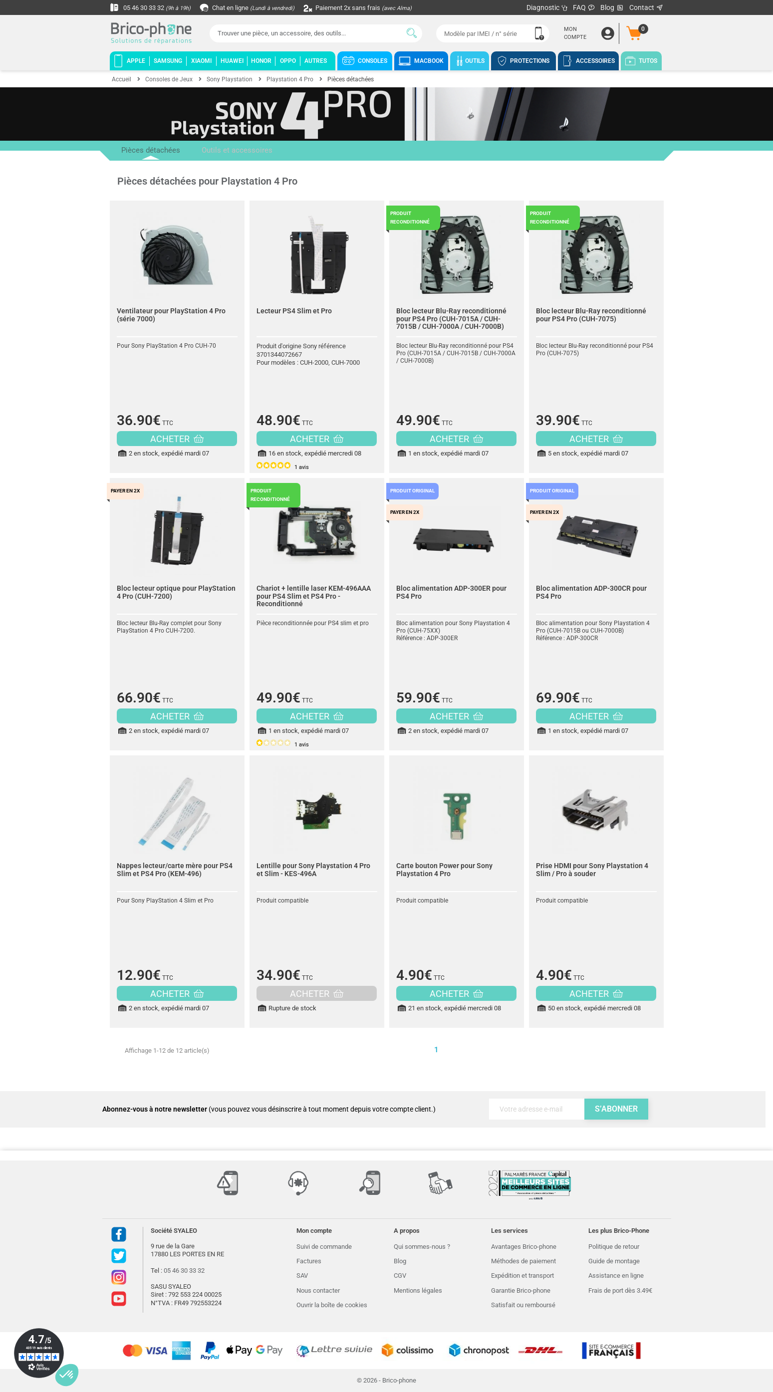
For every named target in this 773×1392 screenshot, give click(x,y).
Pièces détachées (146, 154)
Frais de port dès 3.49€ (620, 1290)
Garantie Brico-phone (520, 1290)
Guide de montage (614, 1261)
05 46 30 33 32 (153, 7)
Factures (308, 1261)
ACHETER (177, 439)
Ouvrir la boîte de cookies (331, 1305)
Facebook (118, 1234)
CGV (400, 1275)
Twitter (118, 1255)
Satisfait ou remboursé (523, 1305)
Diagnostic (547, 7)
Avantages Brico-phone (523, 1246)
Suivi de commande (324, 1246)
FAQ (584, 7)
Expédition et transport (522, 1275)
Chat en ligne (254, 7)
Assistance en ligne (616, 1275)
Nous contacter (318, 1290)
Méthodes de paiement (523, 1261)
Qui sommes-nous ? (422, 1246)
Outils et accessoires (225, 151)
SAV (302, 1275)
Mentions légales (418, 1290)
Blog (612, 7)
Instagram (118, 1277)
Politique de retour (613, 1246)
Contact (646, 7)
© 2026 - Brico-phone (386, 1380)
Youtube (118, 1298)
